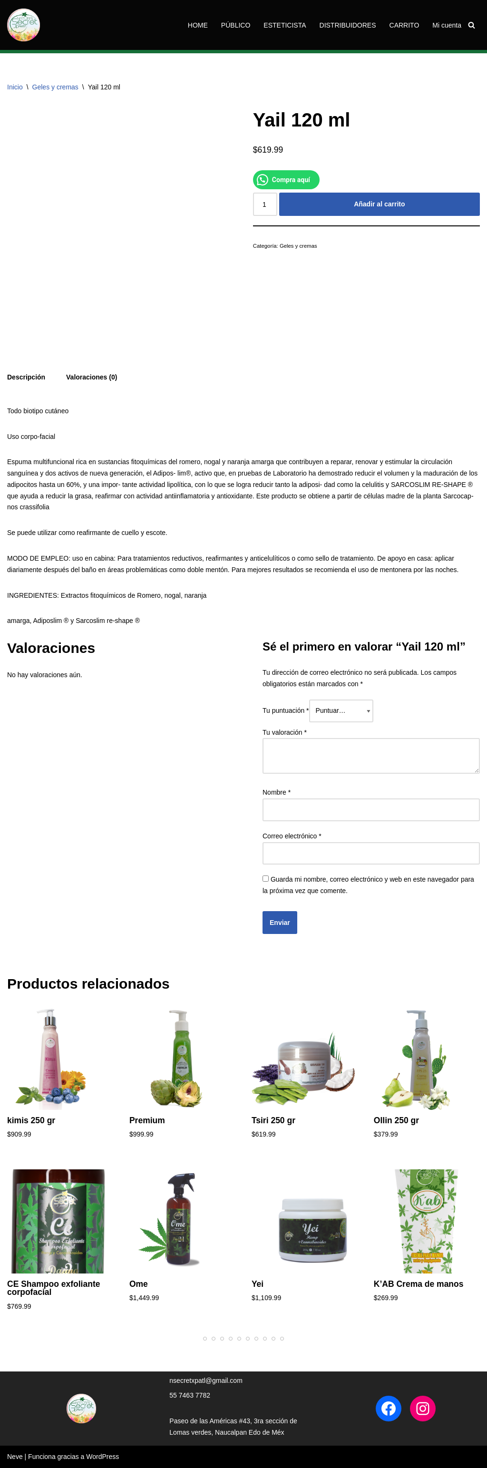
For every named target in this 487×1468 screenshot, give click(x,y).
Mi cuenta (446, 25)
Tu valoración (285, 732)
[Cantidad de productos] (265, 204)
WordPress (102, 1456)
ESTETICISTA (284, 25)
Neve (15, 1456)
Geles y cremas (55, 87)
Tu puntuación (286, 710)
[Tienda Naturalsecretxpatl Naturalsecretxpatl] (23, 25)
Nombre (277, 792)
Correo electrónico (292, 836)
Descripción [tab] (26, 377)
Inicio (15, 87)
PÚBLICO (235, 25)
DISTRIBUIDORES (348, 25)
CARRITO (404, 25)
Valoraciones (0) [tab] (91, 377)
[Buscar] (471, 25)
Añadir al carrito (379, 204)
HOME (198, 25)
